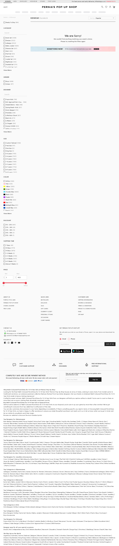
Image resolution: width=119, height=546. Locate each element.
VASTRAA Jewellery (90, 459)
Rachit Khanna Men (93, 446)
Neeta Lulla (73, 430)
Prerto (7, 465)
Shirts (23, 482)
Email (63, 339)
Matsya (27, 434)
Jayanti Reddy (99, 423)
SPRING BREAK (104, 451)
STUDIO (42, 1)
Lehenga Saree (88, 474)
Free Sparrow (89, 521)
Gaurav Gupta (18, 430)
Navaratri (45, 529)
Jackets (41, 474)
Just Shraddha (36, 461)
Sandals (92, 496)
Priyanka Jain (70, 432)
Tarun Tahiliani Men (48, 446)
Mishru (32, 425)
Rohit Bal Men (8, 444)
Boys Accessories (9, 515)
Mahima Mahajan (23, 425)
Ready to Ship (8, 476)
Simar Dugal (40, 434)
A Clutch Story (107, 461)
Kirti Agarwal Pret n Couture (41, 523)
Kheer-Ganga (47, 444)
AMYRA (52, 463)
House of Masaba (105, 432)
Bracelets (26, 492)
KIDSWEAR (33, 1)
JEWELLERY (23, 1)
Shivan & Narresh (70, 423)
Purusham (67, 444)
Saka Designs (14, 523)
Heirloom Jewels (9, 494)
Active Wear (91, 486)
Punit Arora (20, 451)
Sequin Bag (99, 499)
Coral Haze (33, 463)
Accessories (92, 484)
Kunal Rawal (31, 444)
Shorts (98, 482)
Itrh (89, 434)
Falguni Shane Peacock (90, 421)
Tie (105, 486)
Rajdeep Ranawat (100, 425)
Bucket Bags (65, 499)
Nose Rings (52, 492)
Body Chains (93, 492)
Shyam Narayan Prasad (46, 432)
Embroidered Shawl (22, 501)
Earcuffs (76, 492)
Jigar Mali (94, 434)
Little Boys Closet (52, 521)
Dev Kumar (93, 444)
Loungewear (102, 484)
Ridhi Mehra (51, 423)
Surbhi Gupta (56, 434)
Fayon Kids (7, 521)
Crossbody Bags (54, 499)
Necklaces (7, 492)
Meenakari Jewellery (30, 494)
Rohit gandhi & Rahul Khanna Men (100, 442)
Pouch (20, 499)
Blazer (75, 513)
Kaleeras (69, 492)
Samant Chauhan (10, 432)
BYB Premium (56, 523)
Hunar (104, 459)
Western (30, 486)
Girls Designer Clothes (11, 507)
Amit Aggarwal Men (34, 446)
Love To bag (54, 459)
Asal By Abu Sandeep (69, 421)
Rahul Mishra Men (31, 451)
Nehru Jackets (36, 513)
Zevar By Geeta (9, 461)
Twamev (39, 444)
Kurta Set (55, 507)
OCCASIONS (44, 317)
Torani (33, 434)
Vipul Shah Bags (43, 463)
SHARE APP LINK (110, 344)
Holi (10, 529)
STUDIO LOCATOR (9, 305)
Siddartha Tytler (91, 428)
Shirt (79, 513)
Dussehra (53, 529)
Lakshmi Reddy (40, 521)
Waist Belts (27, 499)
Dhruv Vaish (24, 442)
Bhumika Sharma (109, 430)
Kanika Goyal (59, 432)
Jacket (69, 513)
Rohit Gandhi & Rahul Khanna (65, 428)
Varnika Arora (44, 459)
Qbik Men (59, 446)
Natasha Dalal (17, 421)
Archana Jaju (66, 434)
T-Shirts (103, 482)
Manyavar (59, 423)
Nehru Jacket (16, 482)
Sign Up (95, 379)
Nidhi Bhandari (9, 463)
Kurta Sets (21, 471)
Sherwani (29, 482)
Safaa (74, 434)
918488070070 (110, 1)
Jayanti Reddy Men (43, 453)
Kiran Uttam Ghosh (10, 425)
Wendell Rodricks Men (11, 453)
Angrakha (58, 484)
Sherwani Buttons (16, 484)
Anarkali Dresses (70, 507)
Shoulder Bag (89, 499)
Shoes (86, 496)
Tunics (87, 471)
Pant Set (83, 486)
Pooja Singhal (27, 421)
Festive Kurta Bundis (51, 486)
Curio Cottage (8, 459)
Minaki (56, 461)
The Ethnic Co (58, 444)
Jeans (25, 484)
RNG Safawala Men (44, 451)
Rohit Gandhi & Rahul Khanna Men (63, 451)
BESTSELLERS (45, 300)
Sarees (28, 471)
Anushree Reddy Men (79, 446)
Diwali (6, 529)
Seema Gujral (80, 428)
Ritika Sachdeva (110, 463)
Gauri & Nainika (88, 423)
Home (6, 17)
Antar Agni (45, 421)
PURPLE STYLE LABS (9, 300)
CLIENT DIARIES (45, 320)
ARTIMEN (104, 446)
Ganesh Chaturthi (63, 529)
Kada (81, 496)
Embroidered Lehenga (33, 507)
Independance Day (19, 529)
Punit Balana (89, 425)
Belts (97, 496)
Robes (92, 482)
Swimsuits (56, 474)
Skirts (35, 474)
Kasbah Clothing (64, 449)
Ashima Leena (48, 430)
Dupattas (64, 474)
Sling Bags (44, 499)
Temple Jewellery (82, 494)
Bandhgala (66, 484)
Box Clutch (107, 499)
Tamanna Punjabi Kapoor (20, 436)
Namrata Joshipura (95, 430)
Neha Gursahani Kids (102, 521)
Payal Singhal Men (10, 451)
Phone (72, 339)
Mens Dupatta (75, 484)
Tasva (5, 442)
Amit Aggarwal (83, 430)
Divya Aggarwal (32, 432)
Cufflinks (18, 486)
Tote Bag (81, 499)
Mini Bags (73, 499)
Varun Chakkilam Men (58, 453)
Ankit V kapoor (45, 442)
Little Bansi (22, 521)
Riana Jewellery (65, 461)
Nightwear (71, 474)
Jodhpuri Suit (43, 484)
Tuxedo (51, 484)
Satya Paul (37, 421)
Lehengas (7, 471)
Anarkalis (14, 471)
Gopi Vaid (94, 432)
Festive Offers (18, 476)
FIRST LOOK (52, 1)
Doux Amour (97, 461)
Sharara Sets (69, 471)
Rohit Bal (51, 428)
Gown (62, 471)
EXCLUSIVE (44, 302)
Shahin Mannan (35, 436)
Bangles (37, 492)
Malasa (48, 434)
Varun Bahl (64, 430)
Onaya (79, 423)
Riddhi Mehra (22, 428)
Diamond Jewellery (95, 494)
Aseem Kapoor (55, 436)
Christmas (82, 529)
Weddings (90, 529)
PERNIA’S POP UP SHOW (11, 302)
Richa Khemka (81, 434)
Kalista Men (53, 449)
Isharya (16, 459)
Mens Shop (62, 486)
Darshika (86, 444)
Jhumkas (33, 496)
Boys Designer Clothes (11, 513)
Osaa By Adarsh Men (10, 423)
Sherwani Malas (9, 486)
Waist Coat (59, 482)
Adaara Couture (104, 434)
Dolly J (79, 421)
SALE (42, 305)
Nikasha (57, 430)
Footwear (99, 486)
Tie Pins (66, 482)
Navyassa (62, 521)
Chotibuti (31, 521)
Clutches (6, 499)
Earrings (14, 492)
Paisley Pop (90, 463)
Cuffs (20, 492)
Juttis (102, 496)
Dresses (55, 471)
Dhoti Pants (110, 471)
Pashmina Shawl (9, 501)
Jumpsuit (84, 484)
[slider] (4, 283)
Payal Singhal (8, 430)
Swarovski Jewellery (45, 494)
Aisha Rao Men (8, 449)
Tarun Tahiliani (103, 428)
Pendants (19, 494)
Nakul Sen (39, 425)
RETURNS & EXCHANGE (85, 302)
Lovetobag (88, 461)
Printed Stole (34, 501)
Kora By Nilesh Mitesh (74, 453)
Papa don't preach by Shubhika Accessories (70, 463)
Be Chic (25, 463)
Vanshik (85, 442)
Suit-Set (6, 484)
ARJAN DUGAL (19, 449)
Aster (99, 459)
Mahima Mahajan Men (89, 449)
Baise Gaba (42, 423)
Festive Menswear (73, 486)
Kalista (107, 423)
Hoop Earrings (48, 496)
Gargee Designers (43, 449)
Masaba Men (102, 449)
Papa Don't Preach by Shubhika (63, 425)
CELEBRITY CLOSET (46, 311)
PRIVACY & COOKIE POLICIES (87, 308)
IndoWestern (38, 486)
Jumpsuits (48, 474)
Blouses (79, 474)
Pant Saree (107, 474)
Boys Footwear (101, 513)
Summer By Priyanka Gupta (28, 423)
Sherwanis (48, 471)
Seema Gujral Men (82, 451)
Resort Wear (20, 474)
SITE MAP (81, 314)
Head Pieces (84, 492)
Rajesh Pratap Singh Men (73, 442)
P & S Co (15, 521)
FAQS (79, 311)
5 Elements (18, 463)
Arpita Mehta (8, 434)
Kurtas (36, 482)
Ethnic (24, 486)
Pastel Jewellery (70, 494)
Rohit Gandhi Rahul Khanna (34, 430)
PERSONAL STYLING (47, 314)
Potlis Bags (109, 496)
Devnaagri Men (9, 446)
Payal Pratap (79, 425)
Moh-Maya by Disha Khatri (30, 459)
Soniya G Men (94, 451)
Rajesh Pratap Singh (10, 428)
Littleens (6, 523)
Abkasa (110, 446)
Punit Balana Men (20, 446)
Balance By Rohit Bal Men (27, 453)
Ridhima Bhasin (33, 428)
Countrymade (34, 442)
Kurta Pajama (32, 484)
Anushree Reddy (55, 421)
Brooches (111, 486)
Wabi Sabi (17, 444)
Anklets (110, 492)
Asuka (24, 444)
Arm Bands (102, 492)
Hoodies (86, 482)
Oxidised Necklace (73, 496)
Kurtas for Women (38, 471)
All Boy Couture (25, 523)
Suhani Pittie (99, 463)
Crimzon (13, 465)
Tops (76, 471)
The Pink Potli (64, 459)
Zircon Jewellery (58, 494)
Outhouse (79, 459)
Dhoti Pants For (88, 507)
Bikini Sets (29, 474)
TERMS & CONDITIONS (85, 305)
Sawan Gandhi (18, 434)
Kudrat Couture (76, 449)
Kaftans (81, 471)
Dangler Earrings (23, 496)
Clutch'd (72, 459)
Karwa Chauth (99, 529)
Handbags (13, 499)
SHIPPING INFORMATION (85, 300)
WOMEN (8, 1)
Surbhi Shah (21, 432)
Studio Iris (7, 436)
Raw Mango (8, 421)
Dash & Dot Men (14, 442)
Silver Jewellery (108, 494)
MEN (15, 1)
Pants (45, 482)
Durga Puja (73, 529)
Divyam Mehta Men (57, 442)
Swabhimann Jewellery (23, 461)
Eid (27, 529)
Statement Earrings (10, 496)
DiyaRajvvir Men (30, 449)
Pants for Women (9, 474)
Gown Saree (98, 474)
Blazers (109, 482)
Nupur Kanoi (48, 425)
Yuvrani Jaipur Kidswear (75, 521)
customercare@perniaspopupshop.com (18, 335)
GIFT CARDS (44, 308)
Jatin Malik (67, 446)
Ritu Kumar (43, 428)
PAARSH (110, 449)
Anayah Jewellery (77, 461)
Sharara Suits (46, 507)
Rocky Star (103, 421)
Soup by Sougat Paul (83, 432)
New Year (108, 529)
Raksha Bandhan (35, 529)
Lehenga (22, 507)
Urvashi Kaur (45, 436)
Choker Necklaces (60, 496)
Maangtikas (61, 492)
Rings (32, 492)
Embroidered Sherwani (58, 513)
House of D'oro (48, 461)
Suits (40, 482)
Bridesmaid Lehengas (98, 471)
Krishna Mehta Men (105, 444)
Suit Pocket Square (76, 482)
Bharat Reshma (77, 444)
